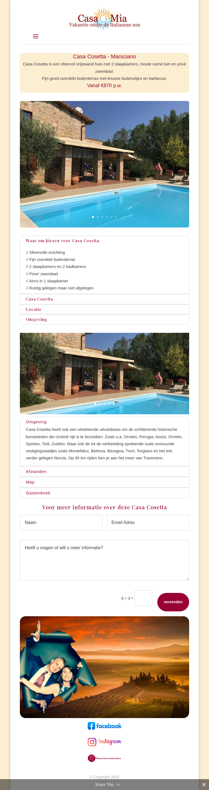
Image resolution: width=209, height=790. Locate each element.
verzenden (173, 602)
